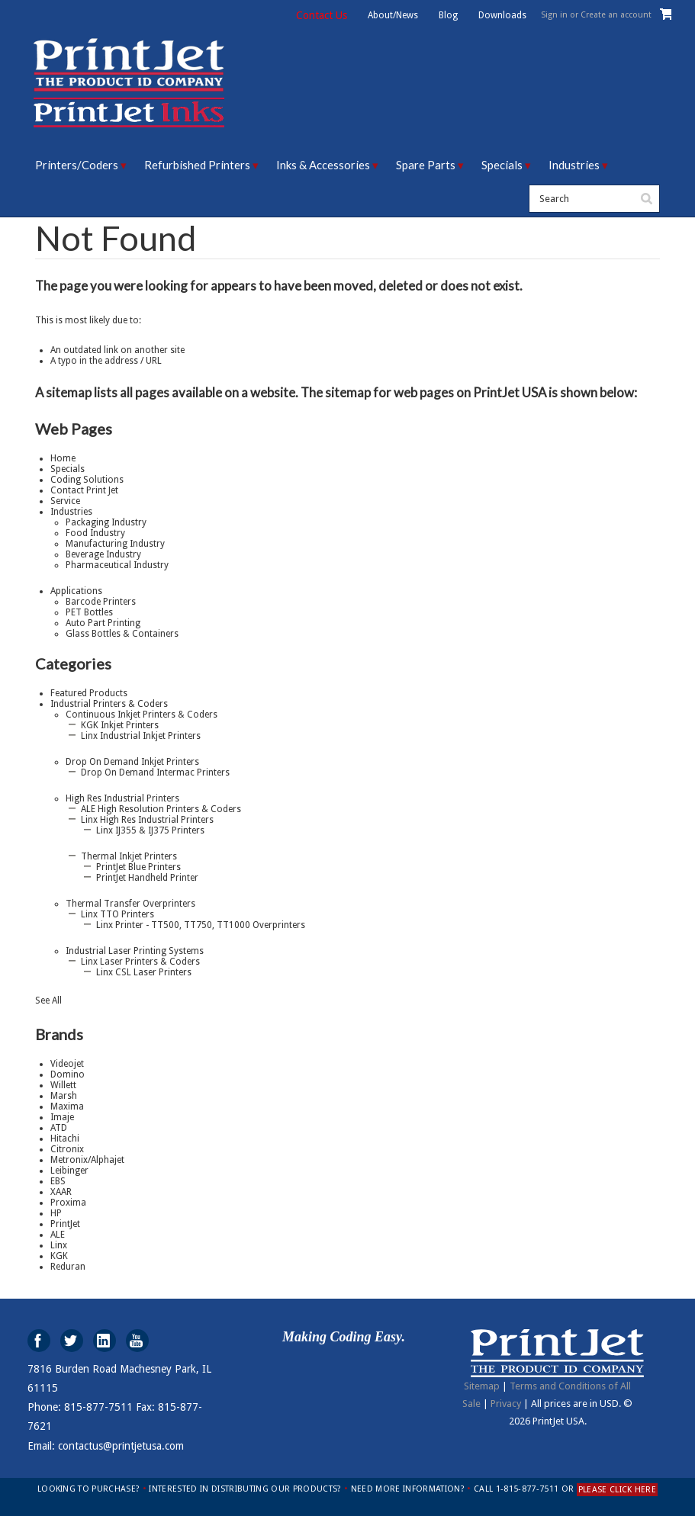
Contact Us (321, 15)
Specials (502, 165)
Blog (448, 15)
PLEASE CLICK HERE (617, 1490)
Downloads (502, 15)
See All (48, 1000)
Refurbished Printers (197, 165)
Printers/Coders (76, 165)
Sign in (554, 15)
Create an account (616, 15)
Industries (574, 165)
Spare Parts (425, 165)
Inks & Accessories (323, 165)
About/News (393, 15)
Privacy (506, 1403)
